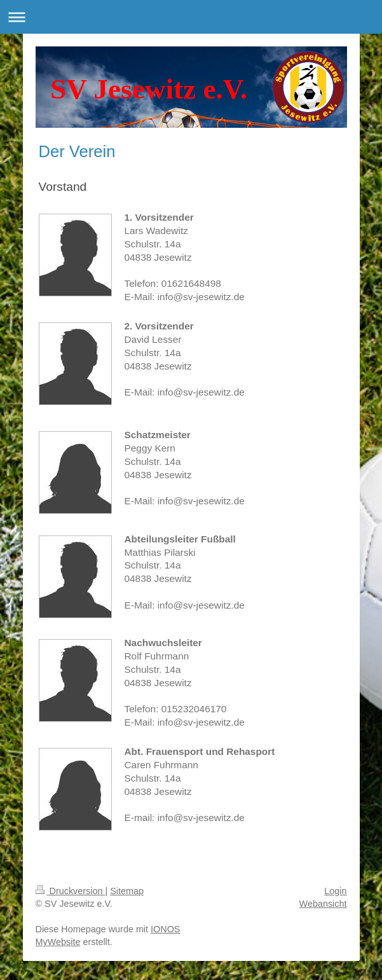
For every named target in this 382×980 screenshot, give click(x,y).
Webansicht (323, 904)
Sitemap (127, 891)
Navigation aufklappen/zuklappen (191, 17)
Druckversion (71, 891)
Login (335, 891)
